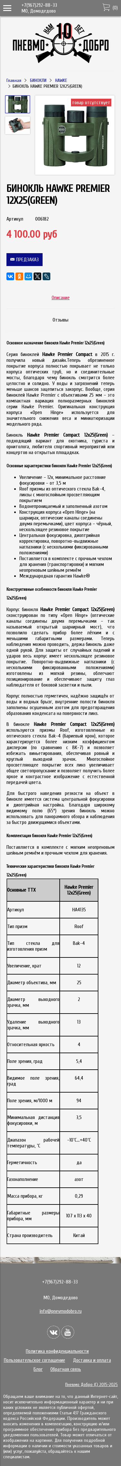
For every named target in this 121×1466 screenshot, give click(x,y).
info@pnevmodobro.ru (61, 1311)
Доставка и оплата (92, 1360)
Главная (13, 80)
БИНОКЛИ (38, 80)
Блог (38, 1369)
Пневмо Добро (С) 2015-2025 (91, 1384)
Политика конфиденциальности (57, 1351)
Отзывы (60, 320)
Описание (61, 298)
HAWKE (61, 80)
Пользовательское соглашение (34, 1360)
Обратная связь (65, 1369)
